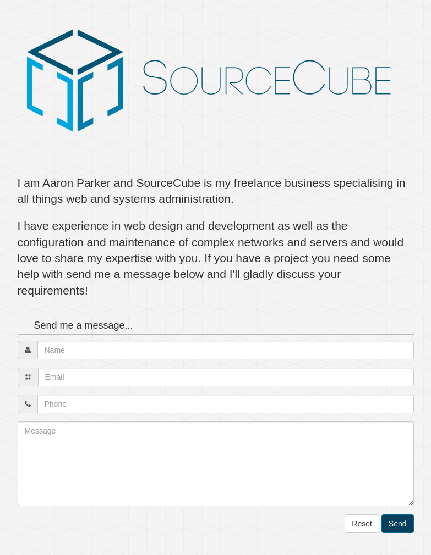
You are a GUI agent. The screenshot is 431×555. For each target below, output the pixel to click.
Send (398, 523)
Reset (362, 523)
